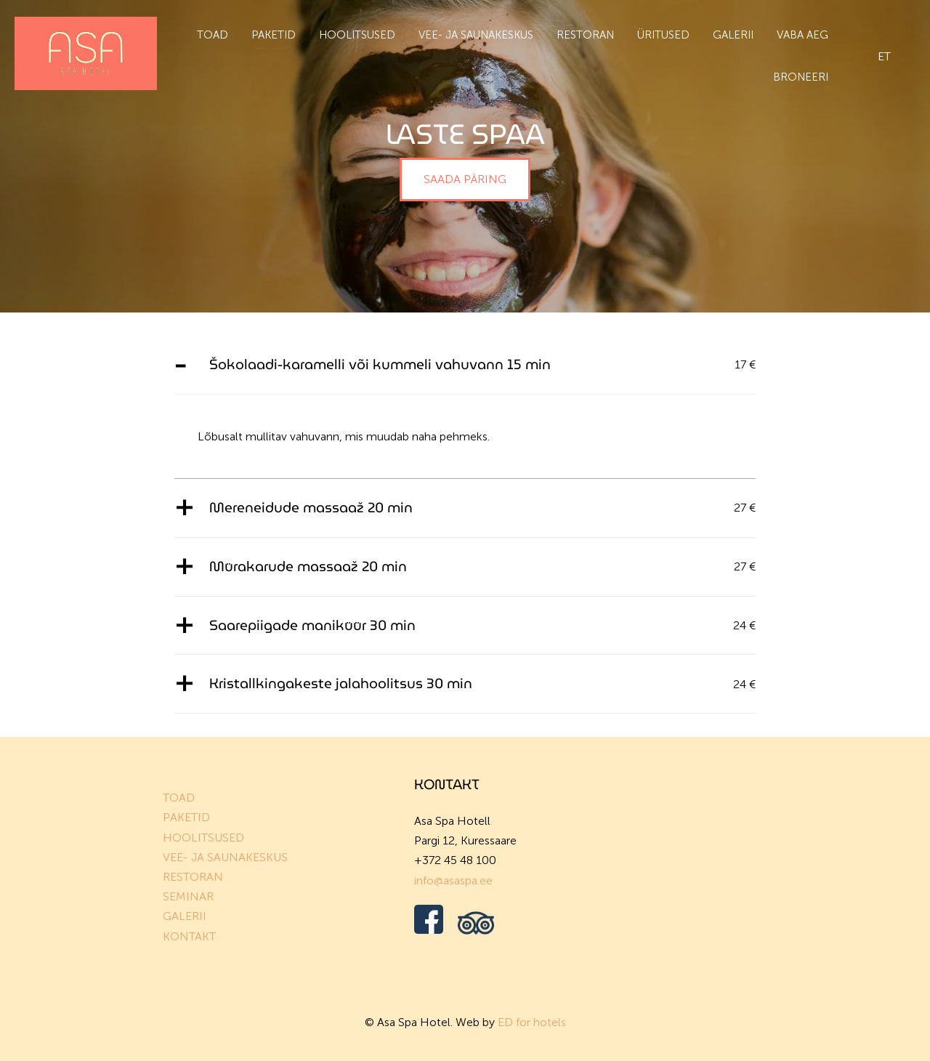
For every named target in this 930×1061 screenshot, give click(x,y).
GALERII (184, 916)
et (884, 56)
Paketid (273, 34)
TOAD (179, 797)
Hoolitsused (357, 34)
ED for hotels (532, 1022)
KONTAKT (189, 936)
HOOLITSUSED (203, 837)
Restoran (585, 34)
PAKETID (186, 817)
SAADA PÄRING (465, 179)
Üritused (663, 34)
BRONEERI (800, 77)
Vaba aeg (802, 34)
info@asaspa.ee (453, 880)
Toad (212, 34)
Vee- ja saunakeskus (475, 34)
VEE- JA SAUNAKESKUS (225, 857)
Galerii (733, 34)
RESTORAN (193, 877)
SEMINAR (188, 896)
